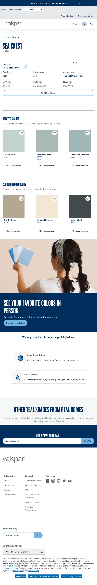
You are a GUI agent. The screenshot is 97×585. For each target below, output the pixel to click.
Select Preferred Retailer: (11, 9)
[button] (3, 24)
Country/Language (13, 545)
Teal (5, 75)
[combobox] (76, 24)
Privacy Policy (11, 566)
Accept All (20, 576)
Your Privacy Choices (71, 576)
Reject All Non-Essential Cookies (43, 576)
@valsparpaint (74, 418)
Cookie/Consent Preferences (14, 568)
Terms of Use (33, 570)
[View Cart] (91, 24)
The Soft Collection (73, 75)
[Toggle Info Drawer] (58, 66)
